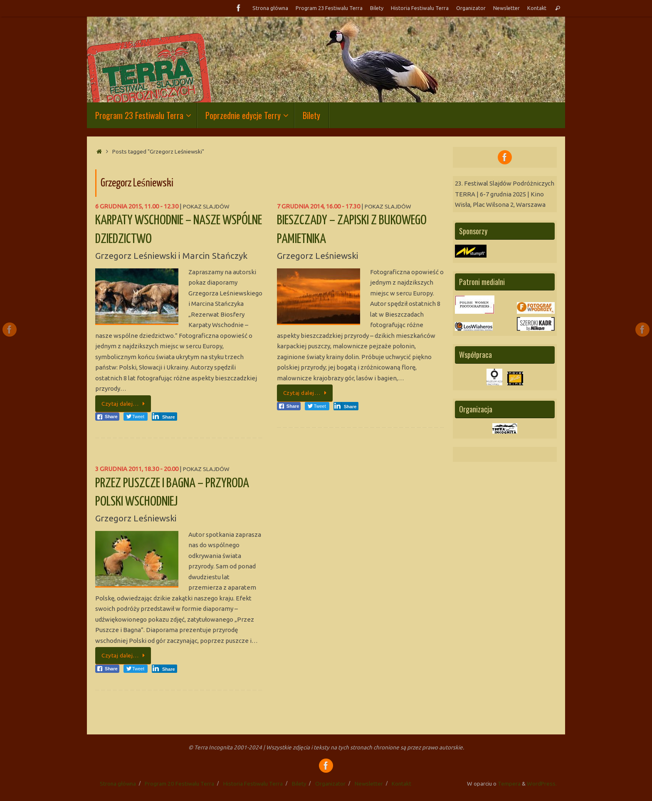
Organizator (471, 8)
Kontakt (536, 8)
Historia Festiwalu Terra (420, 8)
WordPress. (542, 783)
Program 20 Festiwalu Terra (179, 783)
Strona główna (270, 8)
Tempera (509, 783)
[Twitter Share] (135, 416)
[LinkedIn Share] (164, 416)
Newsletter (506, 8)
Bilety (376, 8)
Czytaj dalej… (124, 403)
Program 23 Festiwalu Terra (329, 8)
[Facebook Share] (107, 416)
